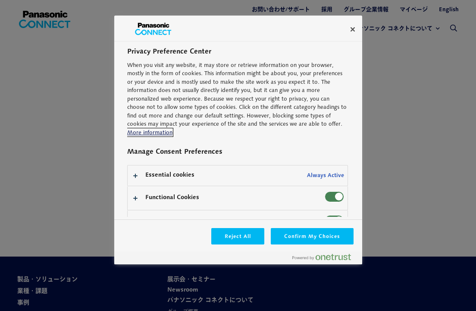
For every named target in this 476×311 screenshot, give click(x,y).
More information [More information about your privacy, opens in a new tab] (149, 132)
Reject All (238, 236)
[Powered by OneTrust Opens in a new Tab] (325, 259)
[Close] (352, 29)
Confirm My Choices (312, 236)
